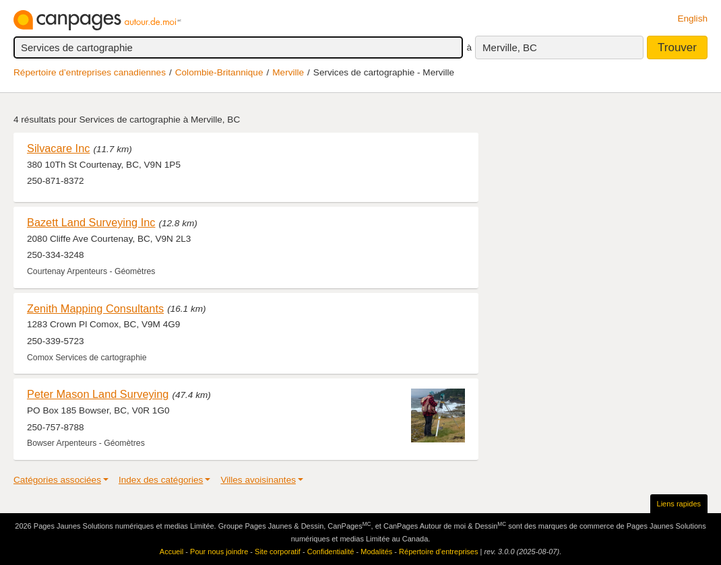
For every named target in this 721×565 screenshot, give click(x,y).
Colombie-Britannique (219, 72)
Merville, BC (509, 47)
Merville (288, 72)
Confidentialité (330, 551)
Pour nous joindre (219, 551)
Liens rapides (679, 504)
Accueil (171, 551)
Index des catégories (161, 480)
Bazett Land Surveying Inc (91, 222)
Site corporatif (278, 551)
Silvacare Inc (58, 148)
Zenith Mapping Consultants (95, 308)
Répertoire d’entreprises (438, 551)
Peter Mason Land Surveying (97, 394)
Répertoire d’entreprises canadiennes (89, 72)
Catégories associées (57, 480)
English (692, 18)
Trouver (677, 47)
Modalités (376, 551)
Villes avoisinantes (258, 480)
